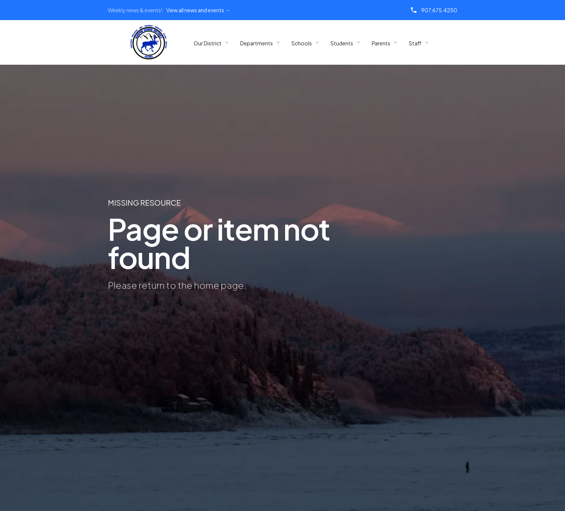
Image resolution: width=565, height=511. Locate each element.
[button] (211, 42)
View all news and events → (198, 10)
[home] (149, 42)
